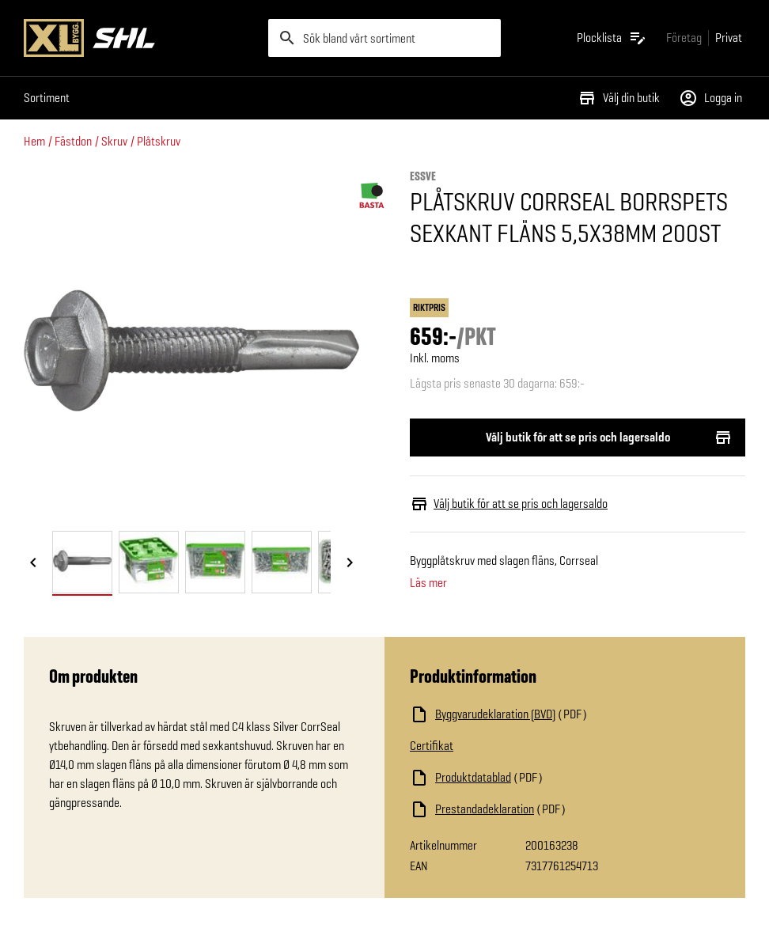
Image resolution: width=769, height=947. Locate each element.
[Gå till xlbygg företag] (684, 37)
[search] (384, 38)
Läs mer (428, 583)
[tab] (82, 562)
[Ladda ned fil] (565, 714)
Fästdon (73, 141)
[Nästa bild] (349, 563)
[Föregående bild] (33, 563)
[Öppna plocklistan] (612, 38)
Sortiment (47, 97)
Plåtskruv (158, 141)
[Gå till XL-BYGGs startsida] (140, 38)
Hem (34, 141)
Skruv (114, 141)
